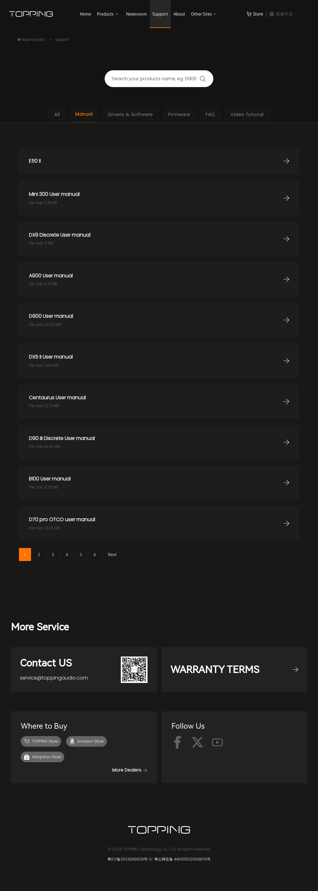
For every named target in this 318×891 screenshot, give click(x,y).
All (52, 114)
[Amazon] (86, 743)
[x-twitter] (197, 744)
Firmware (180, 114)
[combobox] (154, 79)
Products (105, 14)
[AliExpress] (42, 759)
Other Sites (201, 14)
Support (160, 14)
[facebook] (177, 744)
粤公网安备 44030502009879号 (183, 861)
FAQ (213, 114)
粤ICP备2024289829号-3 (129, 861)
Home (85, 14)
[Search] (203, 79)
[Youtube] (217, 744)
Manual (81, 114)
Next (112, 554)
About (179, 14)
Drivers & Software (129, 114)
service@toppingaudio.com (55, 679)
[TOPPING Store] (41, 743)
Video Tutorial (251, 114)
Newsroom (136, 14)
